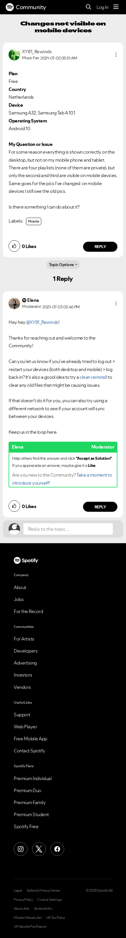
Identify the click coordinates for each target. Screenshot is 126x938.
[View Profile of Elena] (33, 300)
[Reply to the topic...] (68, 529)
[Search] (88, 7)
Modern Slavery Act (28, 917)
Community (26, 7)
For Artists (24, 639)
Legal (18, 890)
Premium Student (31, 814)
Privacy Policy (23, 899)
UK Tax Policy (55, 917)
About (20, 587)
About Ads (21, 908)
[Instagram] (20, 849)
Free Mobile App (30, 738)
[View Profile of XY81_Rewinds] (37, 51)
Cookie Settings (49, 899)
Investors (23, 675)
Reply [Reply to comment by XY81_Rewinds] (100, 246)
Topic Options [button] (61, 264)
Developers (26, 651)
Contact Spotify (29, 750)
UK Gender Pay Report (30, 926)
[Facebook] (57, 849)
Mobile (33, 221)
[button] (116, 54)
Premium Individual (33, 778)
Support (22, 714)
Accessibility (43, 908)
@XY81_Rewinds (42, 322)
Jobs (18, 599)
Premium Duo (27, 790)
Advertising (25, 663)
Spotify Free (26, 826)
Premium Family (30, 802)
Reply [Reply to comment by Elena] (100, 507)
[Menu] (116, 7)
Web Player (25, 726)
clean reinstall (94, 377)
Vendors (22, 687)
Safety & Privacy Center (43, 890)
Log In (102, 7)
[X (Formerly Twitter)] (39, 849)
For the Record (28, 611)
